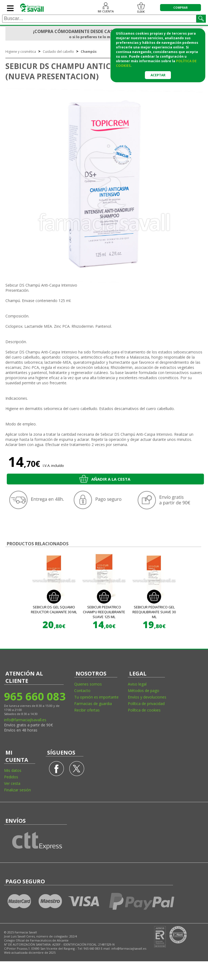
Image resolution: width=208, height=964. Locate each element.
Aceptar (158, 75)
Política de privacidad (146, 703)
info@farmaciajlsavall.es (25, 719)
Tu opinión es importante (96, 697)
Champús (89, 51)
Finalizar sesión (17, 789)
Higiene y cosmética (20, 51)
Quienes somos (88, 684)
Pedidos (11, 776)
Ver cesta (12, 783)
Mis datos (12, 770)
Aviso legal (137, 684)
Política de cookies (144, 710)
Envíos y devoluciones (147, 697)
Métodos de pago (143, 690)
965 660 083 (34, 696)
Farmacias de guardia (93, 703)
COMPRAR (180, 7)
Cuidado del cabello (58, 51)
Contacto (82, 690)
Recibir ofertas (87, 710)
